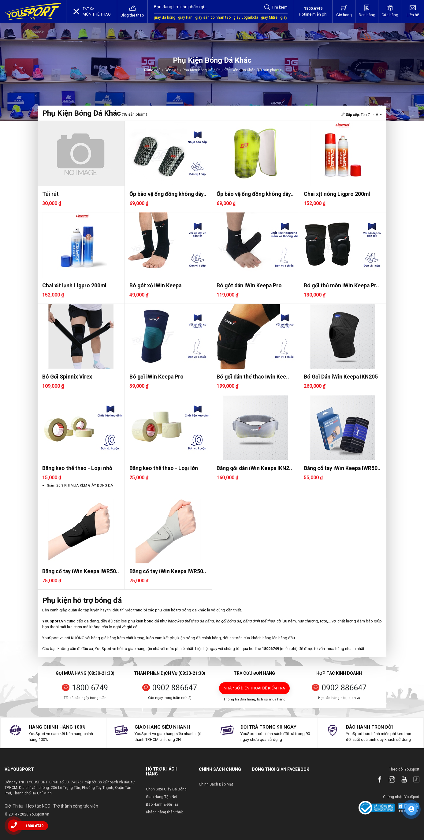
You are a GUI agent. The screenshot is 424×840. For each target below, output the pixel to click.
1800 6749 (90, 687)
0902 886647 (174, 687)
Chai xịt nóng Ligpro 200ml (337, 194)
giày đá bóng (164, 17)
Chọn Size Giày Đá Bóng (166, 789)
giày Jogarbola (245, 17)
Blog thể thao (132, 11)
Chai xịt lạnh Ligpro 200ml (74, 285)
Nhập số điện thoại (254, 688)
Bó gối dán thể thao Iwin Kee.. (253, 377)
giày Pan (185, 17)
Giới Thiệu (14, 806)
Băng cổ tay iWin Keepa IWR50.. (342, 468)
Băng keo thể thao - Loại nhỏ (77, 468)
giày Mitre (269, 17)
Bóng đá (172, 70)
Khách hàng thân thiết (164, 812)
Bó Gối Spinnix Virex (67, 377)
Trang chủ (152, 70)
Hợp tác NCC (38, 806)
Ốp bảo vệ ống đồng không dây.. (167, 194)
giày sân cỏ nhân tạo (213, 17)
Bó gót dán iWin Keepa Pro (249, 285)
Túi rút (50, 194)
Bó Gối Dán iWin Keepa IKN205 (341, 377)
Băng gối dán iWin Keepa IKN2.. (254, 468)
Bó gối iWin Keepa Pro (156, 377)
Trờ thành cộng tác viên (75, 806)
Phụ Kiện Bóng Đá (197, 70)
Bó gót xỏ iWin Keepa (155, 285)
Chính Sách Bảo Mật (216, 784)
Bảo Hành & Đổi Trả (162, 804)
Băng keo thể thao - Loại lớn (163, 468)
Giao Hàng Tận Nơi (161, 797)
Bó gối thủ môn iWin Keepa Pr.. (341, 285)
